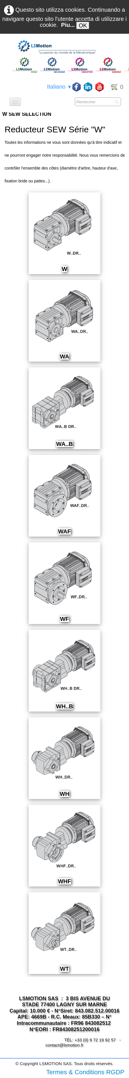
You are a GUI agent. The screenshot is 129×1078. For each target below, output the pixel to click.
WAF (64, 531)
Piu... (68, 25)
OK (83, 25)
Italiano (59, 86)
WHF (64, 881)
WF (64, 619)
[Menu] (15, 101)
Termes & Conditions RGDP (85, 1072)
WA (64, 356)
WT (64, 969)
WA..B (64, 444)
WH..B (64, 706)
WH (64, 794)
